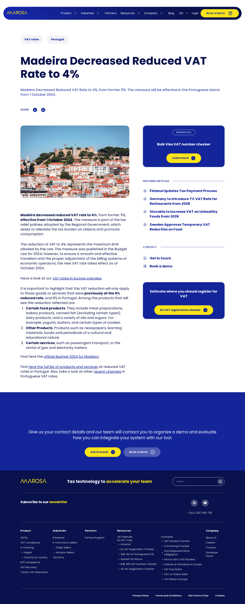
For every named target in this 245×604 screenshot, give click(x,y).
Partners (111, 13)
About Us (211, 537)
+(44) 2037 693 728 (200, 513)
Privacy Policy (141, 595)
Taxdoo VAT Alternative (34, 572)
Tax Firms (58, 557)
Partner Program (94, 537)
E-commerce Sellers (65, 542)
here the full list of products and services (63, 366)
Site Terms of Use (198, 595)
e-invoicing (27, 547)
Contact (211, 547)
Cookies (220, 595)
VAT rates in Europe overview (77, 278)
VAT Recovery (28, 567)
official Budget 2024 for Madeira (71, 356)
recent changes (107, 371)
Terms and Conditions (169, 595)
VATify (24, 537)
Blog (171, 13)
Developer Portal (212, 554)
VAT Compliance (30, 542)
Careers (210, 542)
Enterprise (58, 537)
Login (195, 13)
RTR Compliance (30, 562)
